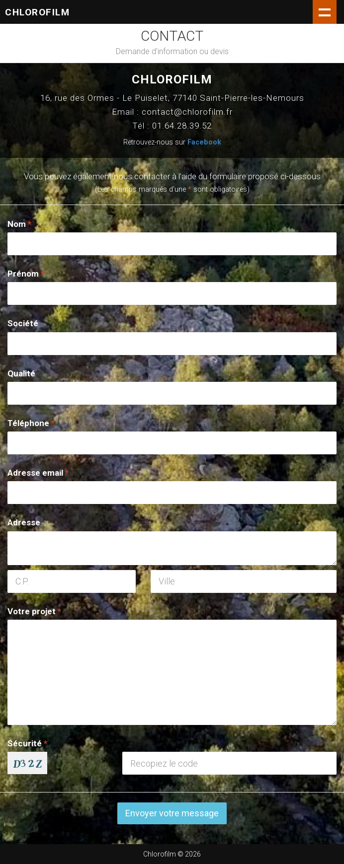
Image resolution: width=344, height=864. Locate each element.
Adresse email (38, 473)
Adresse (23, 522)
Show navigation (325, 12)
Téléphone (31, 423)
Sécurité (27, 743)
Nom (19, 224)
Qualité (21, 373)
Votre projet (34, 611)
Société (22, 323)
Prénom (25, 274)
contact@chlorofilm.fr (187, 112)
